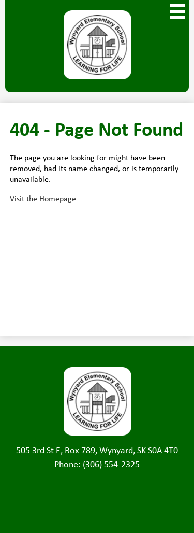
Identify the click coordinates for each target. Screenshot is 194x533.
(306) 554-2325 (111, 464)
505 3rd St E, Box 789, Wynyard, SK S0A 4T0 (97, 450)
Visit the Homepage (43, 198)
